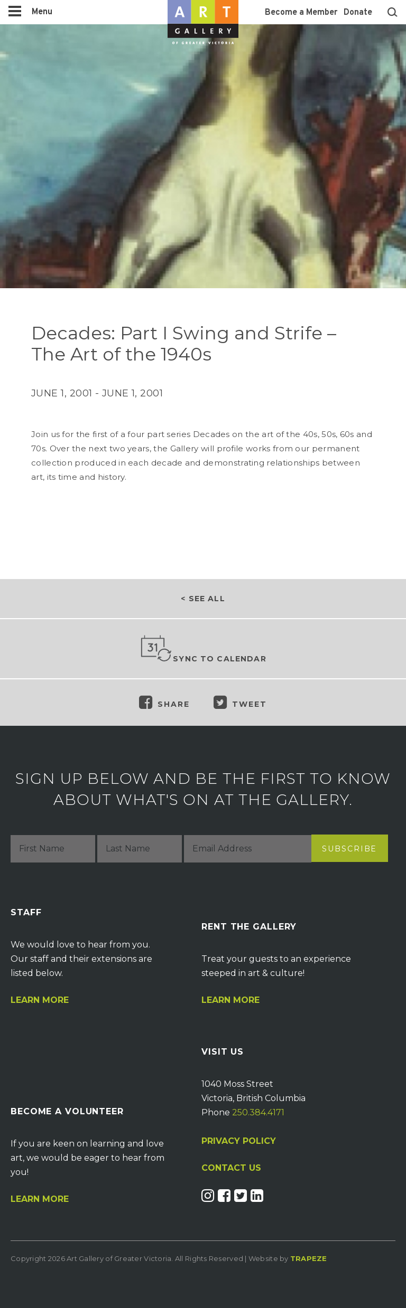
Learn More (40, 1000)
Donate (358, 12)
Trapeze (308, 1258)
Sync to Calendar (203, 649)
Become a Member (301, 12)
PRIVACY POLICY (238, 1141)
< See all (203, 598)
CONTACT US (231, 1168)
